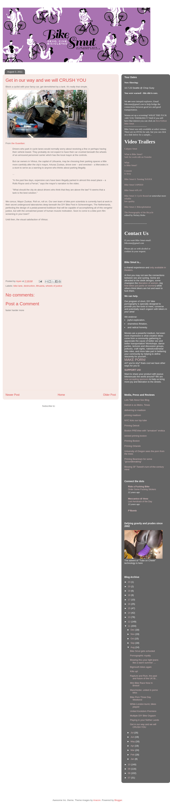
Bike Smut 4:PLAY (133, 190)
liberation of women (148, 283)
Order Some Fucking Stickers (142, 489)
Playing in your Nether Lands (144, 720)
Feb (133, 754)
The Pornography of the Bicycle (138, 212)
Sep (133, 643)
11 (129, 626)
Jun (133, 737)
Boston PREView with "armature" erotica (144, 430)
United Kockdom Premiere (143, 711)
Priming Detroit (131, 425)
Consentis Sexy (128, 172)
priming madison (132, 415)
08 (129, 773)
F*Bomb (132, 510)
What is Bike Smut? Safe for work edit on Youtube (138, 155)
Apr (133, 745)
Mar (133, 750)
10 (129, 764)
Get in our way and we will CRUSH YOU (143, 725)
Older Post (109, 394)
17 (129, 599)
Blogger (118, 800)
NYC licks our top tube (135, 420)
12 (129, 621)
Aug (133, 647)
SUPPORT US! (132, 370)
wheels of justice (54, 286)
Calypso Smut (130, 148)
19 (129, 590)
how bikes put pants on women (139, 285)
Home (61, 394)
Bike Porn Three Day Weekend (140, 698)
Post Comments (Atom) (67, 406)
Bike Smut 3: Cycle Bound (136, 195)
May (133, 741)
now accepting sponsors (136, 379)
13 (129, 617)
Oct (133, 638)
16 (129, 604)
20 (129, 586)
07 (129, 777)
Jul (132, 732)
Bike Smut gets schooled (142, 651)
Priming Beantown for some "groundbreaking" (138, 460)
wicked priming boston (135, 435)
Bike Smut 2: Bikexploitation (137, 207)
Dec (133, 629)
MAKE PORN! (135, 360)
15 (129, 608)
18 (129, 595)
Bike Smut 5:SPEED (133, 184)
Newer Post (13, 394)
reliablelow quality (129, 200)
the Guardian (17, 143)
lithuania (40, 286)
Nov (133, 634)
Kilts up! (134, 671)
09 (129, 769)
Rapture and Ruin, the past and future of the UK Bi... (143, 677)
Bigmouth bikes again (140, 667)
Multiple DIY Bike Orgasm (143, 715)
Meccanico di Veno (138, 498)
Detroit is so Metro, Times (137, 405)
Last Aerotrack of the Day (140, 501)
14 (129, 612)
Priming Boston (132, 441)
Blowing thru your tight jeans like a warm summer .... (144, 661)
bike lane (18, 286)
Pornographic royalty (140, 655)
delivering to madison (135, 410)
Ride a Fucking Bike (139, 486)
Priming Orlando (132, 446)
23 (129, 582)
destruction (29, 286)
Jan (133, 759)
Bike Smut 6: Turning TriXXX (138, 179)
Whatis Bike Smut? (130, 164)
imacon (97, 800)
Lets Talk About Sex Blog (136, 400)
